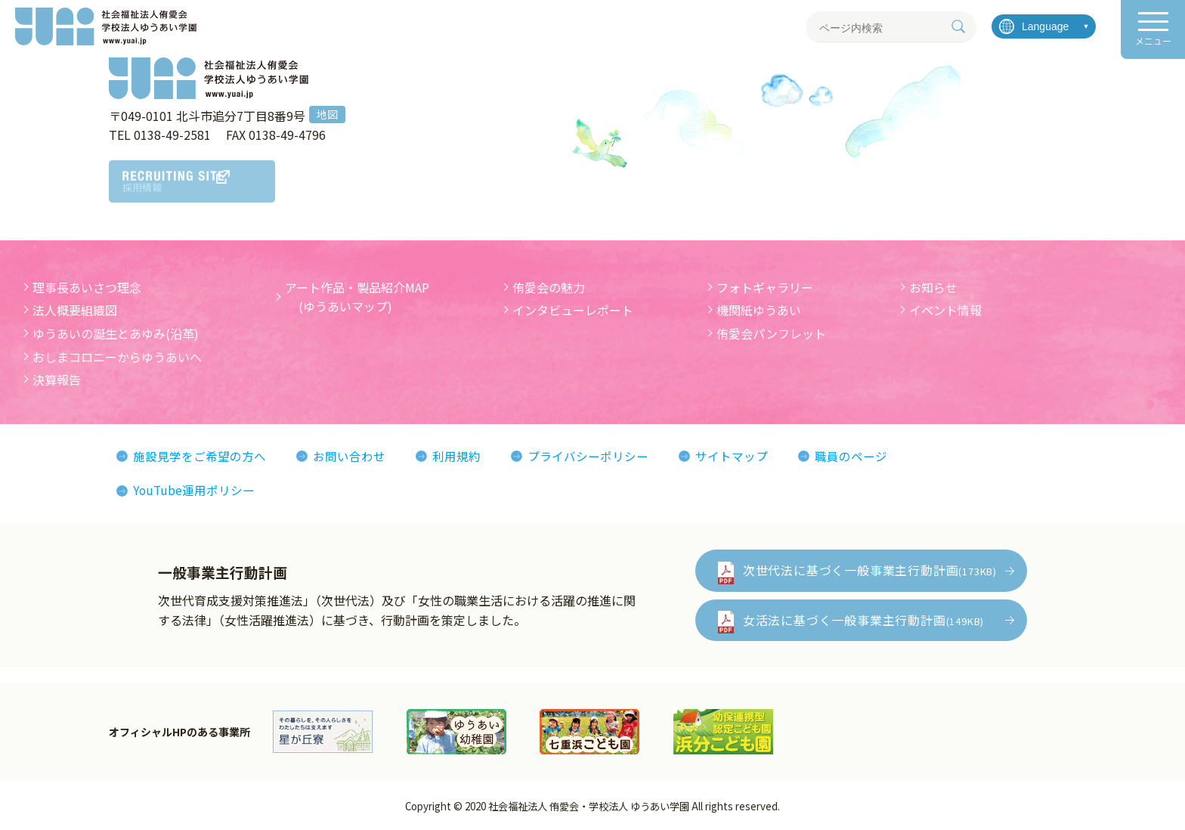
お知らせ (933, 287)
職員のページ (851, 456)
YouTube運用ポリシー (194, 490)
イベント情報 (945, 310)
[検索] (958, 26)
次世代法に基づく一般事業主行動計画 (870, 570)
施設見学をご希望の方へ (199, 456)
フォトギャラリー (764, 287)
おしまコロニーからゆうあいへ (117, 357)
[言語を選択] (1044, 26)
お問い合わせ (349, 456)
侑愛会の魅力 (548, 287)
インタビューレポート (572, 310)
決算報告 (56, 379)
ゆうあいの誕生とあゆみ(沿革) (115, 333)
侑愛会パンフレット (771, 333)
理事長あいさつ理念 (86, 287)
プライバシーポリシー (588, 456)
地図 (327, 114)
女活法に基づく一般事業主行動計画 (863, 620)
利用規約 (456, 456)
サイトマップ (731, 456)
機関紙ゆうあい (758, 310)
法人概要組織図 (74, 310)
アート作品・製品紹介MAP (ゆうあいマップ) (357, 297)
